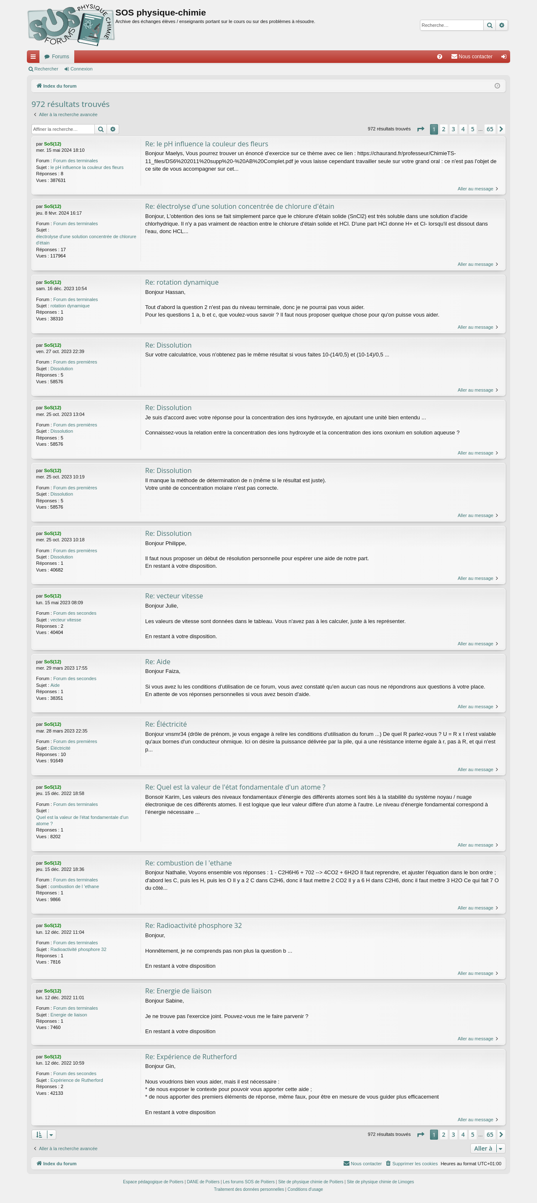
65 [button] (490, 129)
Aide (55, 685)
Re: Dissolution (168, 345)
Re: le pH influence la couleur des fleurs (206, 144)
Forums (60, 57)
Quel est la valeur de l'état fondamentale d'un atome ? (82, 820)
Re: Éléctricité (166, 724)
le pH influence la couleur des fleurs (86, 167)
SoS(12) (52, 143)
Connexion (81, 68)
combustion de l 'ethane (74, 886)
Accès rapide (34, 58)
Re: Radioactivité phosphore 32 (193, 926)
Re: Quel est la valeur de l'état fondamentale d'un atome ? (235, 787)
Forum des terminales (75, 160)
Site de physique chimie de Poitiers (311, 1182)
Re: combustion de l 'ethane (188, 863)
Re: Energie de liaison (178, 991)
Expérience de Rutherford (76, 1080)
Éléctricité (60, 748)
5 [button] (472, 129)
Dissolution (61, 368)
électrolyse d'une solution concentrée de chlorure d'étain (86, 239)
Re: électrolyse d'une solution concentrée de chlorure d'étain (239, 206)
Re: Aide (157, 661)
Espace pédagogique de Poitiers (153, 1182)
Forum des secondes (74, 613)
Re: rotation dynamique (182, 282)
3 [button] (453, 129)
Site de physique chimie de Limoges (380, 1182)
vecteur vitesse (65, 619)
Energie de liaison (68, 1014)
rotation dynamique (70, 305)
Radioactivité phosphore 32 (78, 949)
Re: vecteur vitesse (174, 596)
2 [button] (444, 129)
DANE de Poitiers (203, 1182)
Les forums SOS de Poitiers (248, 1182)
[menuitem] (439, 56)
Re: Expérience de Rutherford (191, 1056)
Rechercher (46, 68)
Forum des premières (75, 361)
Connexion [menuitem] (505, 58)
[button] (420, 129)
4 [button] (463, 129)
